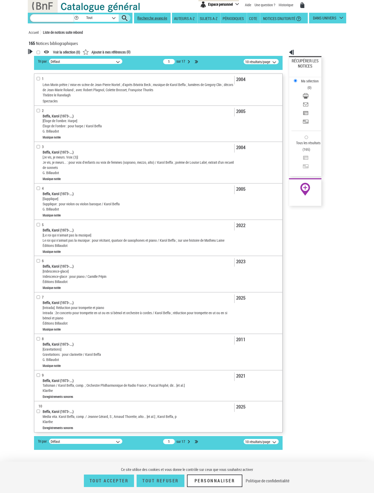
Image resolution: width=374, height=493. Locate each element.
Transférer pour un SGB (309, 96)
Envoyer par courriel (307, 84)
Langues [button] (40, 211)
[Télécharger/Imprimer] (312, 78)
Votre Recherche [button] (50, 60)
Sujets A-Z (208, 18)
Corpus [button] (39, 263)
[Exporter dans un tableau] (312, 90)
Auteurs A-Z (184, 18)
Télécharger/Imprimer (308, 78)
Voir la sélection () (133, 52)
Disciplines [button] (43, 271)
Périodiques (233, 18)
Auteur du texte (48, 120)
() (173, 51)
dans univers (324, 19)
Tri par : (110, 61)
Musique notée (47, 152)
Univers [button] (40, 254)
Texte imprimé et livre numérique (59, 168)
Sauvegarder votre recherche (61, 80)
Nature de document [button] (50, 145)
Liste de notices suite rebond (63, 32)
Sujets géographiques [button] (51, 237)
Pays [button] (38, 289)
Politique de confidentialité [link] (267, 481)
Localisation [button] (44, 185)
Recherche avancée (152, 18)
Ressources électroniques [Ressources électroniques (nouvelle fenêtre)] (302, 164)
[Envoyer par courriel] (312, 84)
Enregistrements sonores (54, 160)
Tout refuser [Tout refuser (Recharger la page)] (160, 481)
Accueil (34, 32)
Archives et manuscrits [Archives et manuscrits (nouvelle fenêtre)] (300, 158)
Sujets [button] (39, 228)
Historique (286, 4)
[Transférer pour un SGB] (312, 97)
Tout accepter (109, 481)
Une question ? (265, 4)
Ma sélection (301, 69)
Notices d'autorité (278, 18)
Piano (40, 128)
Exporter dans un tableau (310, 90)
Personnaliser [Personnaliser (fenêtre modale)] (215, 481)
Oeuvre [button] (39, 193)
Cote (253, 18)
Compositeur (47, 112)
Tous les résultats (305, 111)
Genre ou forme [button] (46, 245)
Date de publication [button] (49, 219)
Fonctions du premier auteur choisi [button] (56, 102)
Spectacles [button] (42, 280)
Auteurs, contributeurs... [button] (53, 202)
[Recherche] (52, 18)
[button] (76, 18)
